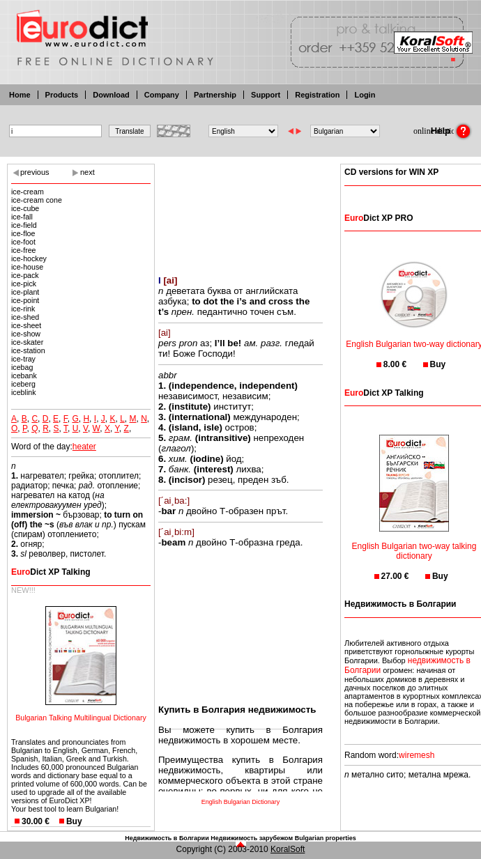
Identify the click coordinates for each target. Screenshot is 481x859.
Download (111, 95)
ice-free (23, 250)
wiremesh (416, 755)
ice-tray (23, 359)
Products (62, 95)
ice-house (27, 267)
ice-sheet (26, 325)
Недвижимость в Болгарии (166, 838)
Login (364, 95)
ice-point (25, 300)
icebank (24, 375)
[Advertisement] (240, 210)
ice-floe (23, 233)
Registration (317, 95)
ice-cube (25, 208)
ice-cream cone (36, 200)
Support (265, 95)
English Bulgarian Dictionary (240, 801)
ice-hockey (29, 258)
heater (84, 446)
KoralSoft (287, 849)
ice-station (28, 350)
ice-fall (22, 216)
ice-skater (27, 342)
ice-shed (25, 317)
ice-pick (23, 283)
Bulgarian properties (325, 838)
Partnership (215, 95)
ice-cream (27, 191)
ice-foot (23, 242)
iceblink (23, 392)
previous (34, 172)
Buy (74, 821)
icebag (22, 367)
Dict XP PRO (378, 218)
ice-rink (23, 308)
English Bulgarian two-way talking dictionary (414, 542)
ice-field (24, 225)
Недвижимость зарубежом (252, 838)
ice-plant (25, 292)
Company (161, 95)
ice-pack (25, 275)
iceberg (23, 384)
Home (20, 95)
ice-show (25, 334)
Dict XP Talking (51, 572)
